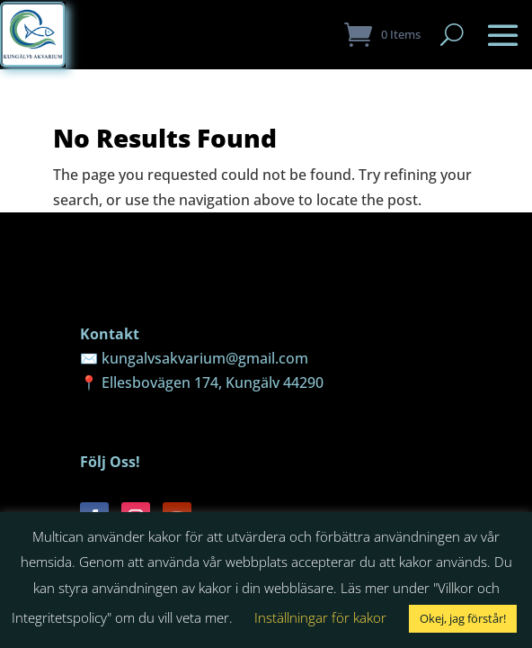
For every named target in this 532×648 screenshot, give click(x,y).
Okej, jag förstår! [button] (463, 618)
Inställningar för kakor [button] (320, 617)
